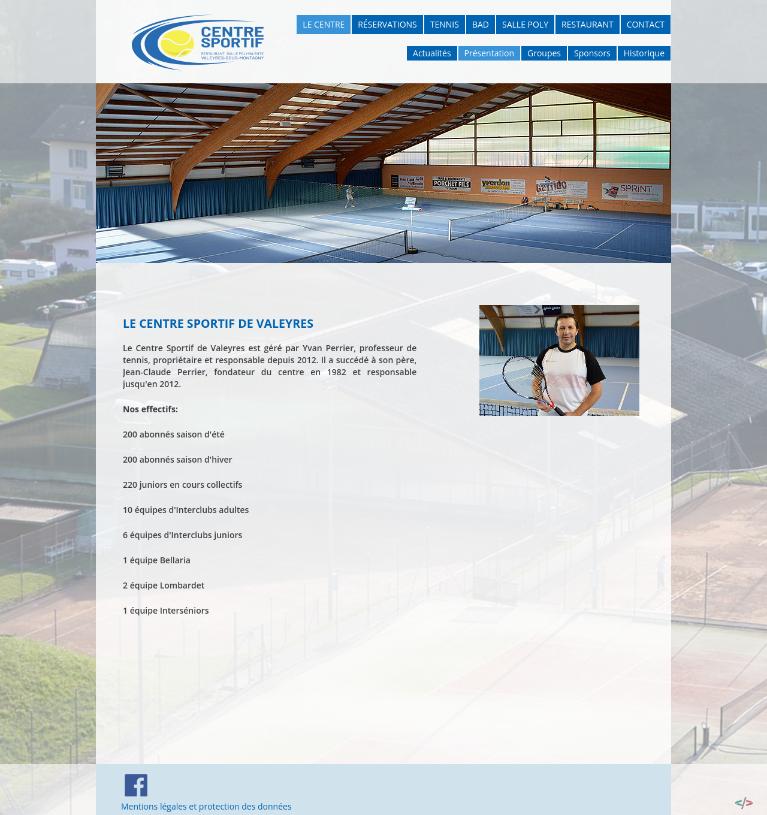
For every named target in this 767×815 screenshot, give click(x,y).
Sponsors (592, 53)
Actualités (432, 53)
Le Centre (324, 24)
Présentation (489, 53)
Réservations (387, 24)
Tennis (444, 24)
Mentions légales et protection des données (206, 806)
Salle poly (525, 24)
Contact (646, 24)
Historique (644, 53)
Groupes (544, 53)
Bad (480, 24)
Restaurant (587, 24)
